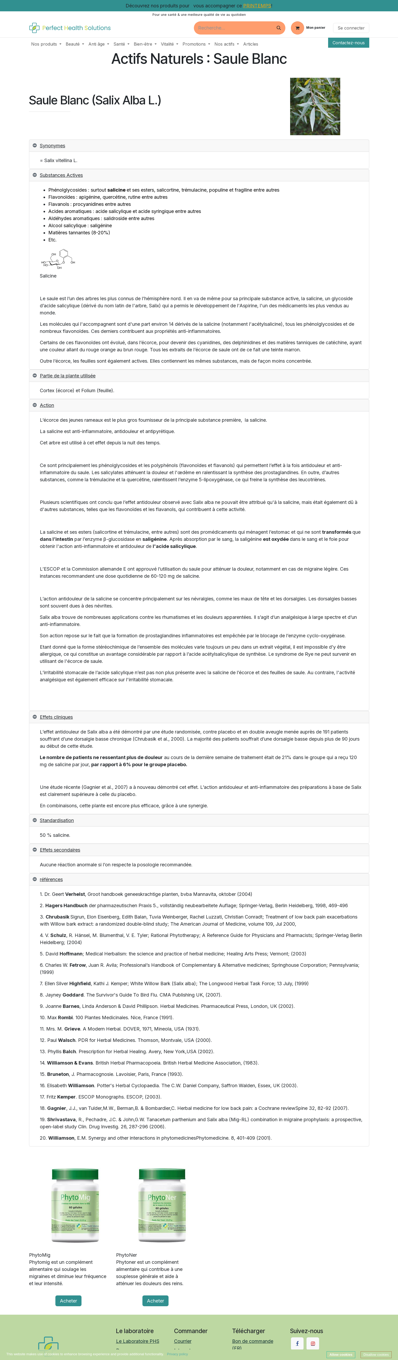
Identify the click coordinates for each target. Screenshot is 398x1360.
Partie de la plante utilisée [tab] (67, 375)
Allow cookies (340, 1355)
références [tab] (51, 879)
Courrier (182, 1341)
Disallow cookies (376, 1355)
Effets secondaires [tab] (60, 850)
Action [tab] (47, 405)
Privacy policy (177, 1354)
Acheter (68, 1301)
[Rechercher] (278, 28)
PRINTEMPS (257, 5)
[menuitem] (46, 44)
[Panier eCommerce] (308, 28)
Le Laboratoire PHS (137, 1341)
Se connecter (351, 28)
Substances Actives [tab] (61, 175)
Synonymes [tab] (52, 145)
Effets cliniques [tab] (56, 717)
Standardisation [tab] (57, 820)
